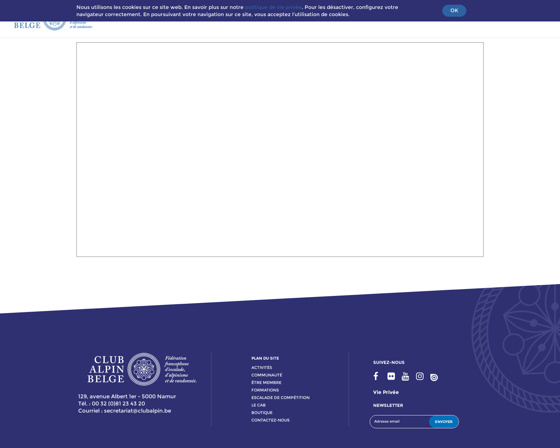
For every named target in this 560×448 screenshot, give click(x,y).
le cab (258, 405)
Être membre (266, 382)
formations (265, 390)
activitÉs (261, 367)
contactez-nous (270, 420)
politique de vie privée (273, 7)
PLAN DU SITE (265, 358)
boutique (261, 412)
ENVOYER (443, 421)
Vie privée (386, 392)
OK (454, 10)
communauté (266, 375)
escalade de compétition (280, 397)
